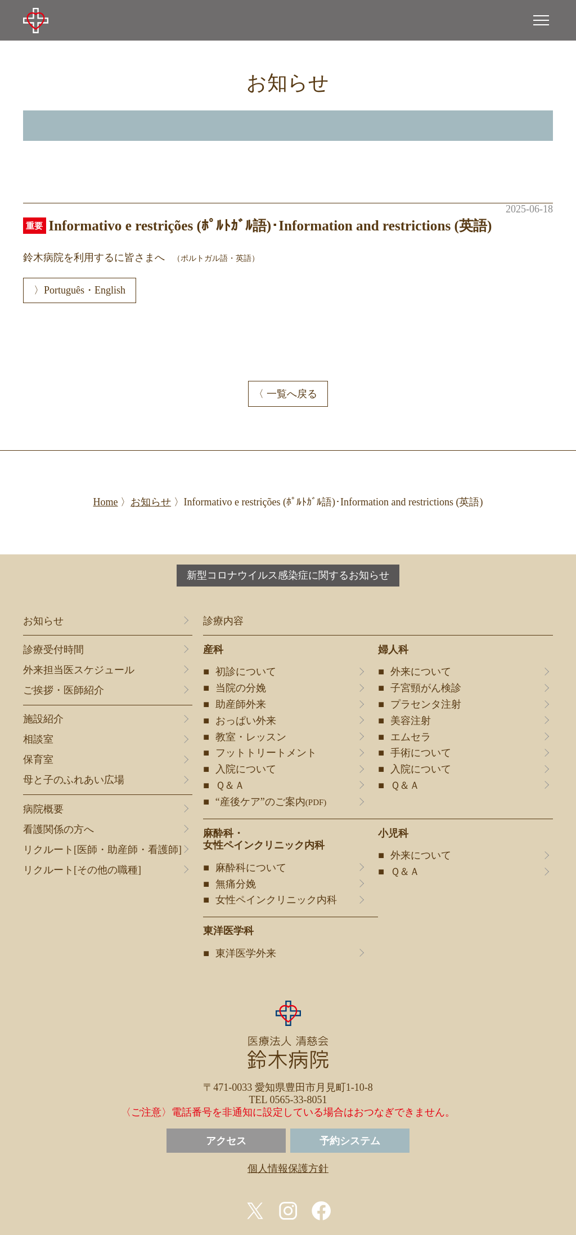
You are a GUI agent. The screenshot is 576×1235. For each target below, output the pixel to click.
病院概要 (43, 809)
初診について (245, 671)
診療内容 (223, 621)
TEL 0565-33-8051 (288, 1099)
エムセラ (410, 737)
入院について (245, 769)
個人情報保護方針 (288, 1168)
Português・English (84, 290)
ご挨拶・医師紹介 (63, 690)
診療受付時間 (53, 649)
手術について (420, 752)
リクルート (102, 850)
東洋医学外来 (245, 953)
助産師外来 (240, 704)
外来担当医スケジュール (78, 670)
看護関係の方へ (58, 829)
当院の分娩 (240, 688)
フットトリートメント (266, 752)
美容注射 (410, 720)
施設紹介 (43, 719)
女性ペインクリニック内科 (276, 899)
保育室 (38, 759)
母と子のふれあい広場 (73, 779)
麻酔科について (250, 867)
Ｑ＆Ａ (230, 785)
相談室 (38, 739)
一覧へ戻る (292, 393)
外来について (420, 671)
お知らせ (43, 621)
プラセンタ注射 (425, 704)
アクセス (226, 1141)
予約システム (350, 1141)
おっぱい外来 (245, 720)
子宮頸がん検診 (425, 688)
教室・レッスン (250, 737)
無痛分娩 (235, 884)
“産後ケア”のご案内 (271, 801)
